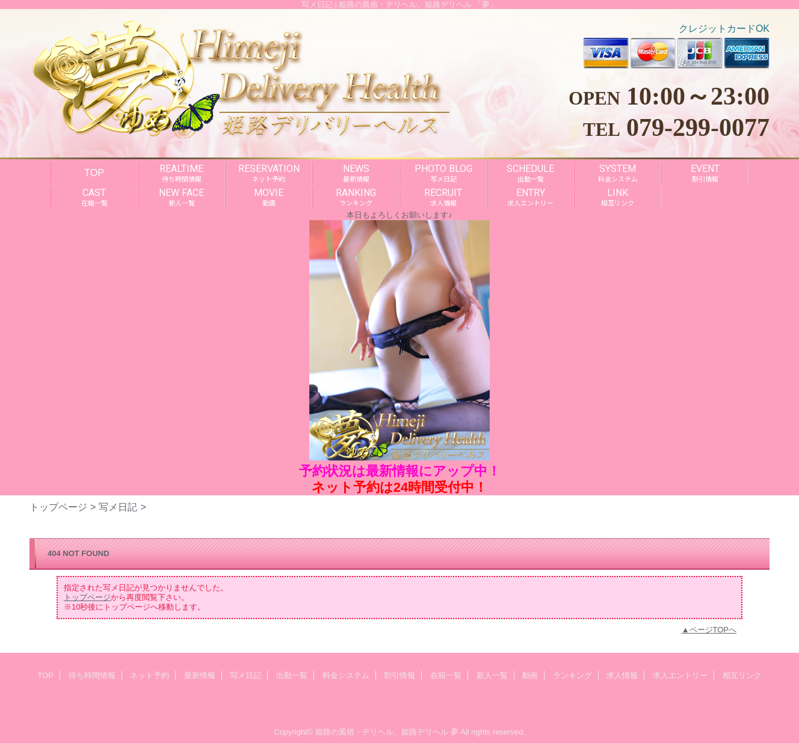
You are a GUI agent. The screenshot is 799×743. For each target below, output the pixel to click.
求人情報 (622, 675)
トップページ (58, 506)
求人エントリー (680, 675)
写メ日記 (118, 506)
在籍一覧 (445, 675)
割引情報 (399, 675)
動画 (530, 675)
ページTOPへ (713, 629)
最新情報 (199, 675)
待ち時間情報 (92, 675)
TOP (94, 172)
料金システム (345, 675)
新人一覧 (492, 675)
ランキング (572, 675)
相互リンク (742, 675)
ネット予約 (149, 675)
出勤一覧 (291, 675)
